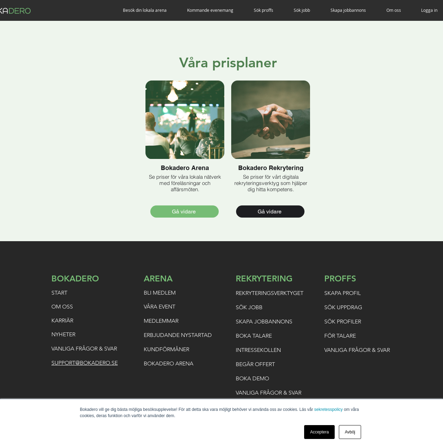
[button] (150, 10)
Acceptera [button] (319, 432)
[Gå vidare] (184, 211)
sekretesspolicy (328, 409)
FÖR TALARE (340, 335)
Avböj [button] (350, 432)
